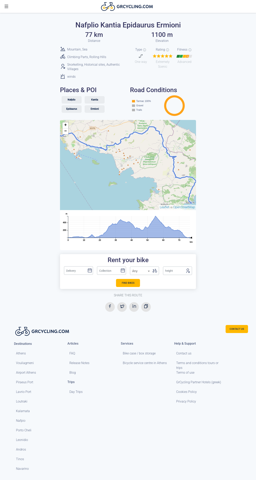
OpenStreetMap (184, 207)
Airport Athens (26, 372)
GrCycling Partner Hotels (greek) (198, 382)
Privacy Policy (186, 401)
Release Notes (79, 363)
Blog (72, 372)
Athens (21, 353)
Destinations (23, 344)
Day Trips (76, 392)
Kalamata (23, 411)
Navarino (22, 469)
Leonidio (22, 440)
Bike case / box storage (139, 353)
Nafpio (20, 421)
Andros (21, 449)
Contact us (183, 353)
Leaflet (164, 207)
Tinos (20, 459)
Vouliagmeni (25, 363)
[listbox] (141, 271)
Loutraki (21, 401)
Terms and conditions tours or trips (197, 365)
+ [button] (65, 125)
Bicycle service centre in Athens (145, 363)
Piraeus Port (24, 382)
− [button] (65, 131)
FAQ (72, 353)
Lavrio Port (23, 392)
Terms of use (185, 372)
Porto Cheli (23, 430)
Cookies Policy (186, 392)
